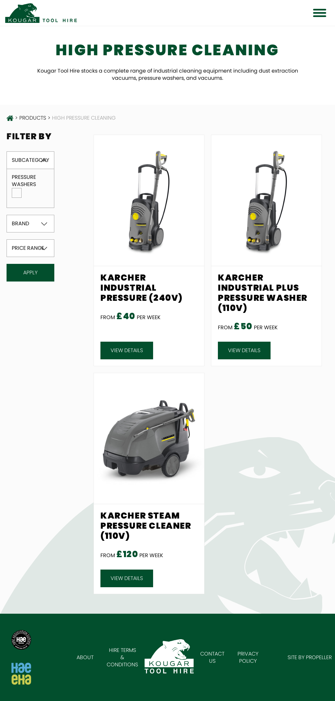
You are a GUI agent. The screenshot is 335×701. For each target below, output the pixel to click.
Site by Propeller (310, 657)
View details (127, 350)
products (32, 118)
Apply (30, 272)
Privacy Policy (248, 657)
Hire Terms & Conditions (122, 657)
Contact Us (212, 657)
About (85, 657)
